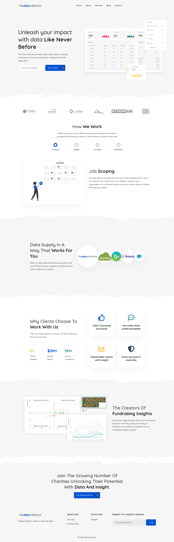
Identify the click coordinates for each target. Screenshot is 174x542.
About (88, 5)
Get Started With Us (88, 495)
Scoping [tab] (54, 147)
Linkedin (94, 519)
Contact (118, 5)
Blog (109, 5)
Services (98, 5)
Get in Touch (56, 68)
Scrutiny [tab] (98, 147)
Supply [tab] (76, 147)
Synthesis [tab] (119, 147)
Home (79, 5)
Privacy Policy (73, 524)
